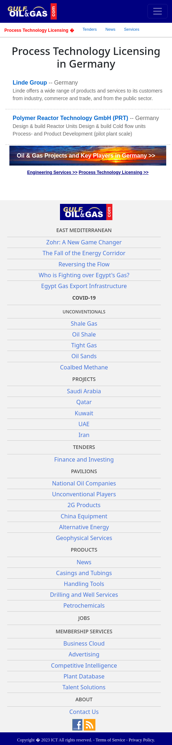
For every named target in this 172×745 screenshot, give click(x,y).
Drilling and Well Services (84, 595)
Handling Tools (84, 584)
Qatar (84, 402)
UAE (84, 424)
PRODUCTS (84, 549)
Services (131, 29)
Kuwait (84, 413)
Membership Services (84, 631)
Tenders (90, 29)
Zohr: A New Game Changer (84, 242)
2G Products (84, 505)
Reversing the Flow (84, 264)
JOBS (84, 618)
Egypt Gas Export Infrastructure (84, 286)
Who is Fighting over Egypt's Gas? (84, 275)
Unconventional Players (84, 494)
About (84, 699)
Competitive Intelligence (84, 665)
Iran (84, 435)
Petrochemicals (84, 605)
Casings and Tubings (84, 573)
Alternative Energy (84, 527)
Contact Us (84, 712)
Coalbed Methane (84, 367)
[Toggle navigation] (157, 11)
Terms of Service (110, 739)
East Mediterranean (84, 230)
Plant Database (84, 676)
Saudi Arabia (84, 391)
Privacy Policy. (142, 739)
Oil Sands (83, 356)
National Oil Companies (84, 483)
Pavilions (84, 471)
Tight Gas (84, 345)
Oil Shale (84, 334)
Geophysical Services (84, 538)
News (111, 29)
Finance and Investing (84, 459)
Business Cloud (83, 643)
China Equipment (84, 516)
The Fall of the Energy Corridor (84, 253)
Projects (84, 379)
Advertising (84, 654)
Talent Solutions (84, 687)
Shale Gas (84, 323)
